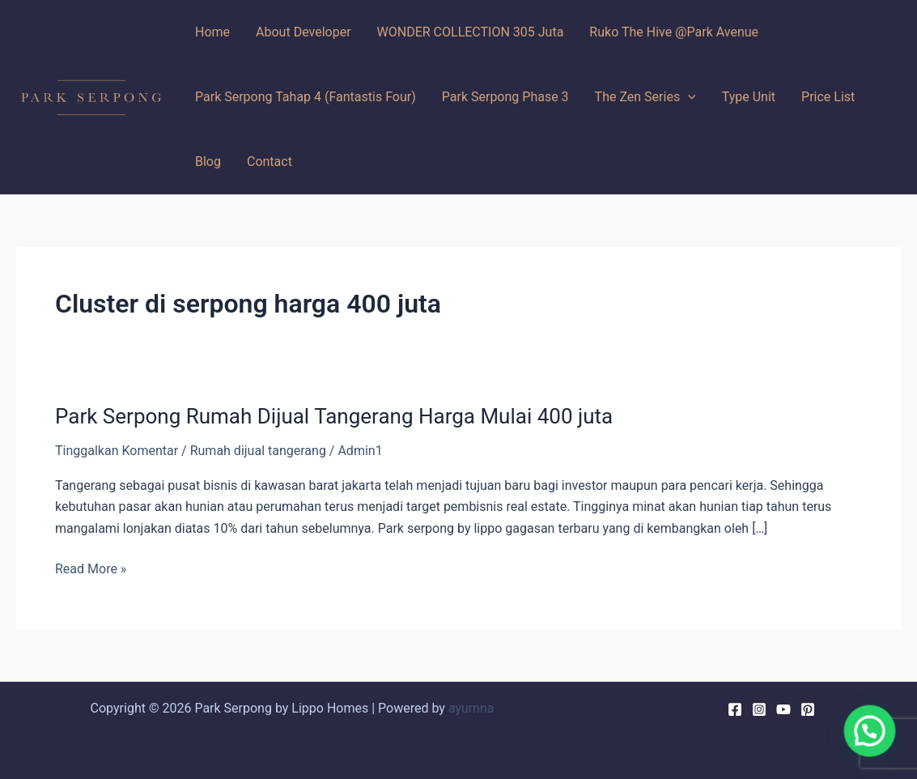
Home (212, 32)
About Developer (303, 32)
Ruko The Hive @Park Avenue (673, 32)
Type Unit (748, 96)
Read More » (90, 569)
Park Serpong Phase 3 (505, 96)
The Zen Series (645, 97)
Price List (828, 96)
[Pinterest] (807, 709)
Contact (269, 161)
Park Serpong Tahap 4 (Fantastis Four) (305, 96)
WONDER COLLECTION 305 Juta (470, 32)
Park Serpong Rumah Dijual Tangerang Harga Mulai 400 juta (334, 416)
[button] (870, 733)
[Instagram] (759, 709)
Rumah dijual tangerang (258, 450)
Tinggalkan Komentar (116, 450)
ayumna (471, 708)
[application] (688, 97)
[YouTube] (783, 709)
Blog (208, 161)
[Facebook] (735, 709)
